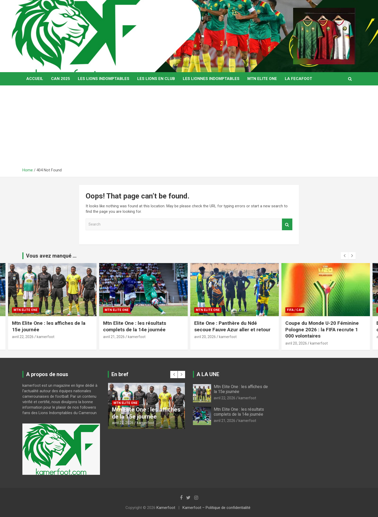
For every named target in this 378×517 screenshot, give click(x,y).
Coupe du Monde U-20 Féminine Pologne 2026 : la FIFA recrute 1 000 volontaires (322, 329)
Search (287, 224)
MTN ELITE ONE (262, 78)
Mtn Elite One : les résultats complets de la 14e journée (134, 326)
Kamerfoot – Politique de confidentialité (216, 507)
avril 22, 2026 (23, 337)
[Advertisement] (189, 128)
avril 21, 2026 (114, 337)
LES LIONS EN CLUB (156, 78)
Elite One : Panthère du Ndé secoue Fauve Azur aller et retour (233, 326)
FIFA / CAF (295, 310)
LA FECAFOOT (298, 78)
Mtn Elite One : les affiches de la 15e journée (146, 413)
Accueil (34, 78)
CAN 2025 (60, 78)
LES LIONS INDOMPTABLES (103, 78)
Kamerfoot (165, 507)
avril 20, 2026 (205, 337)
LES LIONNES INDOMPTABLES (211, 78)
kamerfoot (45, 337)
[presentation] (344, 255)
